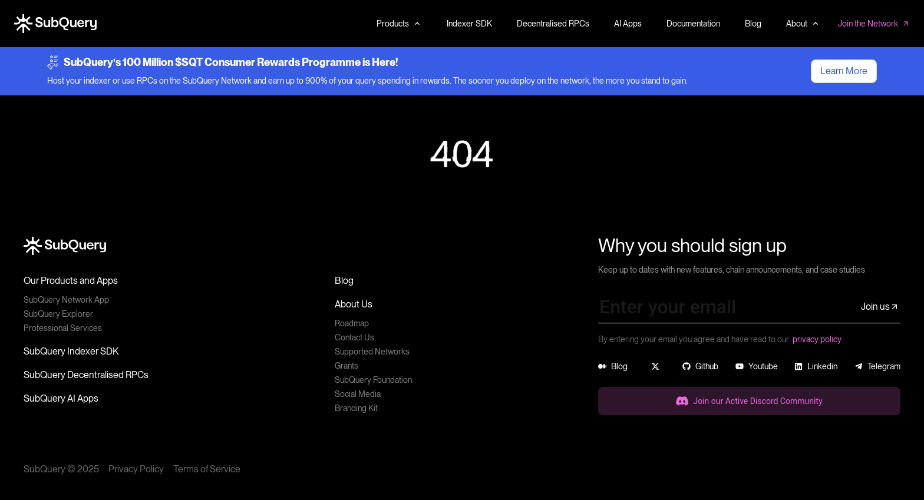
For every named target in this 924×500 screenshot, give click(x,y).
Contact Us (354, 337)
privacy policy (817, 339)
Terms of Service (206, 469)
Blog (344, 280)
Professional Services (63, 328)
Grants (346, 365)
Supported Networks (372, 351)
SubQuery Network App (66, 299)
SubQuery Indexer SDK (71, 351)
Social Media (358, 394)
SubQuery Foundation (373, 380)
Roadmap (352, 323)
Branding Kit (356, 408)
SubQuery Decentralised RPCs (86, 374)
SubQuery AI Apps (61, 398)
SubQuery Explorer (58, 314)
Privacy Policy (136, 469)
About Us (353, 304)
